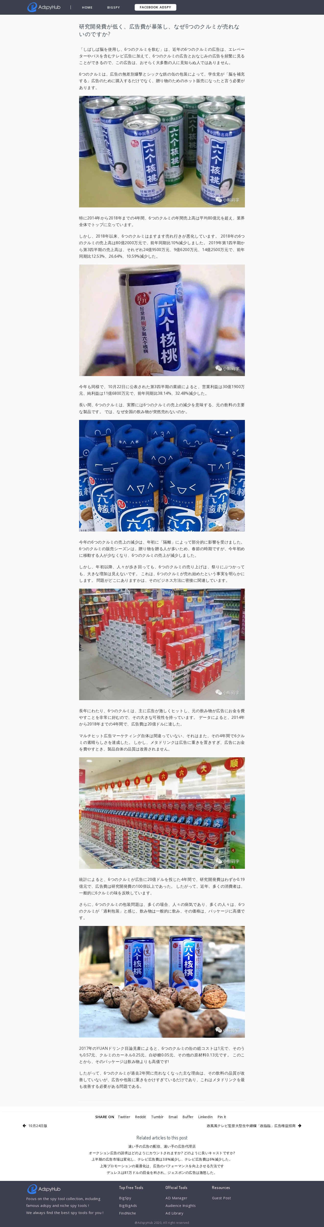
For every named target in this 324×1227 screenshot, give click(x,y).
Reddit (140, 1116)
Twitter (122, 1116)
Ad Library (175, 1214)
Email (173, 1116)
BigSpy (114, 7)
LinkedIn (206, 1116)
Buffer (188, 1116)
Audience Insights (181, 1205)
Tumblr (157, 1116)
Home (87, 7)
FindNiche (127, 1214)
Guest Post (222, 1198)
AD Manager (177, 1198)
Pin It (223, 1116)
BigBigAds (128, 1205)
